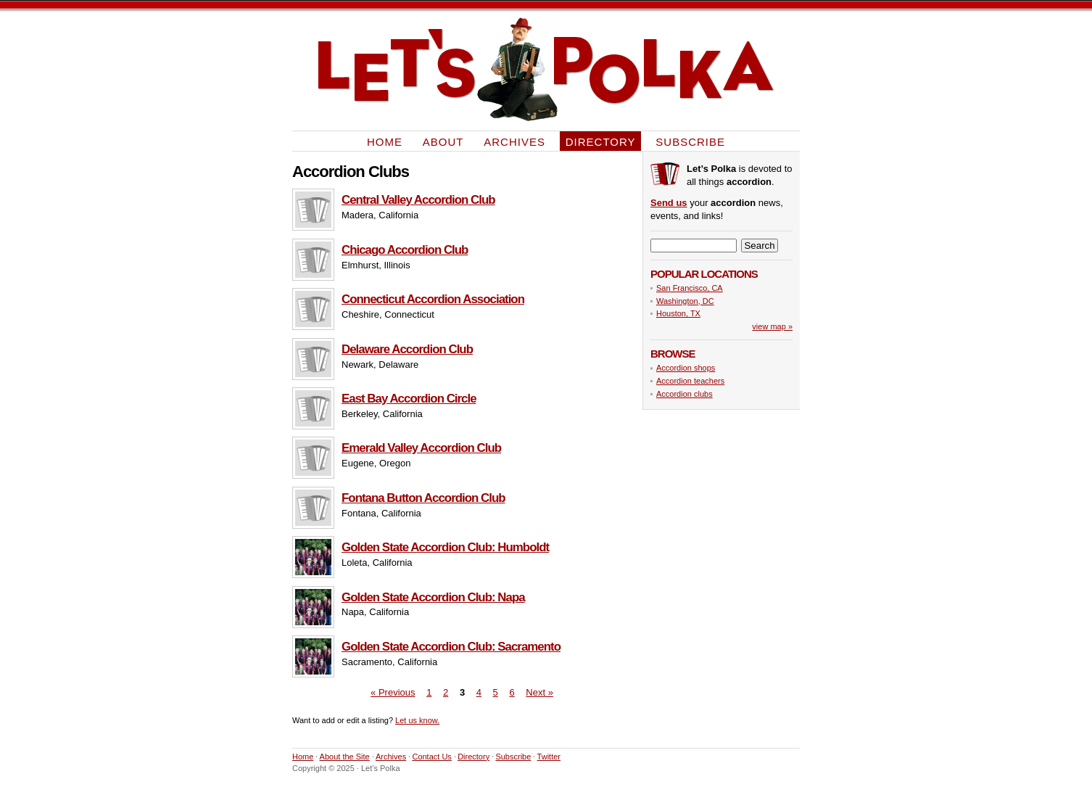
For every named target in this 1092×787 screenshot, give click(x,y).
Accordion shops (685, 367)
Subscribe (690, 141)
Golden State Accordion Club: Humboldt (445, 547)
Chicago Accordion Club (405, 250)
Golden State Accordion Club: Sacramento (451, 647)
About (443, 141)
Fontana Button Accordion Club (423, 498)
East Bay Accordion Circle (409, 398)
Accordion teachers (690, 380)
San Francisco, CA (689, 288)
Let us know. (417, 720)
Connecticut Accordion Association (433, 299)
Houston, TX (678, 313)
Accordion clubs (684, 394)
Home (384, 141)
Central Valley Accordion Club (418, 200)
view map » (772, 326)
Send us (668, 202)
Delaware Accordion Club (407, 349)
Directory (601, 141)
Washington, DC (685, 301)
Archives (514, 141)
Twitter (549, 756)
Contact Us (431, 756)
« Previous (393, 692)
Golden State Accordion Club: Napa (433, 597)
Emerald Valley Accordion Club (421, 448)
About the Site (345, 756)
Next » (539, 692)
